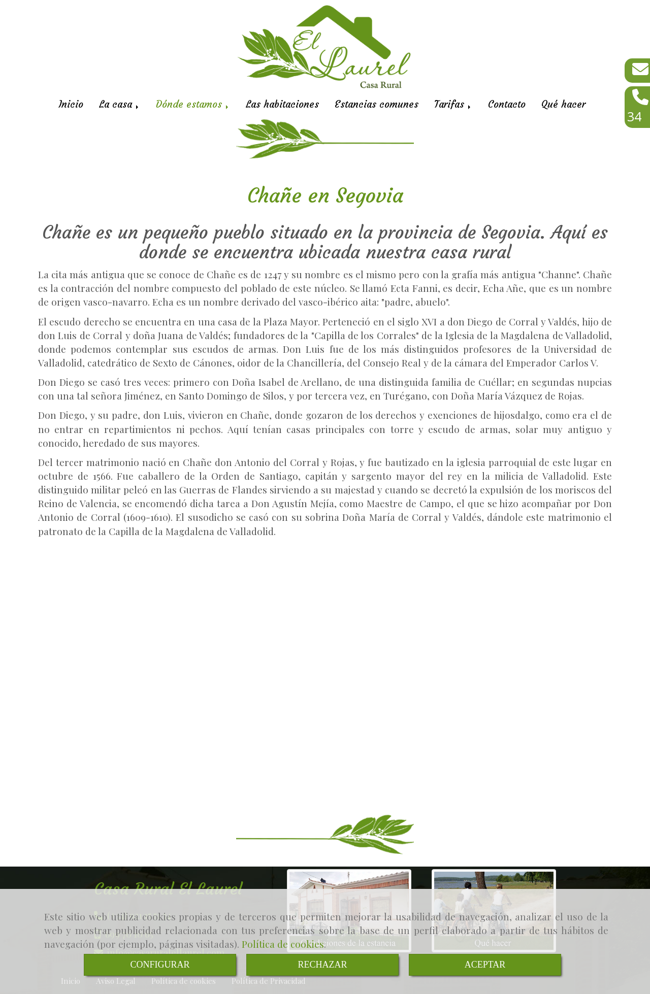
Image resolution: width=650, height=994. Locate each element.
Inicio (70, 104)
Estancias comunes (376, 104)
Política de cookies (283, 943)
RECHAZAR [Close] (322, 964)
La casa (119, 104)
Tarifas (453, 104)
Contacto (507, 104)
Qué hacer (563, 104)
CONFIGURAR (159, 964)
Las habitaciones (282, 104)
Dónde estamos (193, 104)
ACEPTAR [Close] (485, 964)
